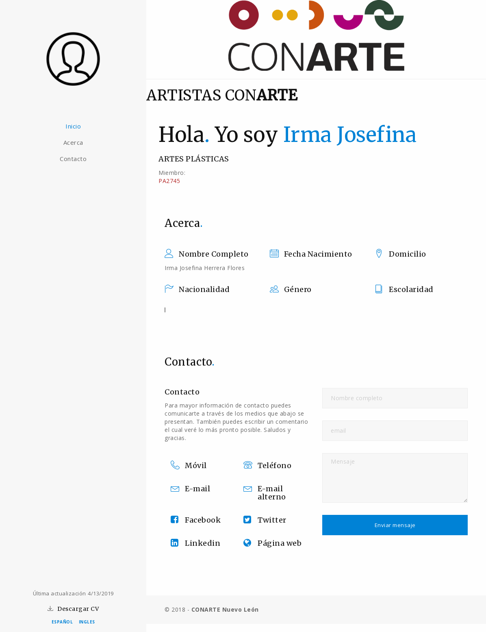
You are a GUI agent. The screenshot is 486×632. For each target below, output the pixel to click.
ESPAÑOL (62, 622)
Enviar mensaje (395, 525)
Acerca (73, 142)
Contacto (73, 159)
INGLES (87, 622)
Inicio (73, 126)
